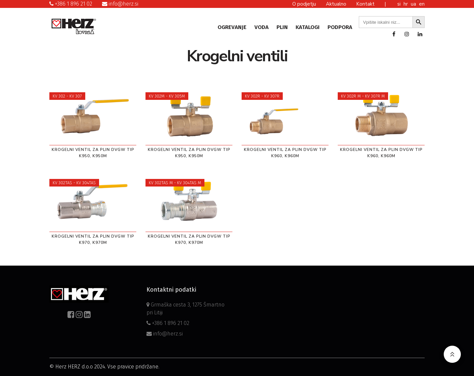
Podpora (340, 27)
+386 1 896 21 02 (70, 4)
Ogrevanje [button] (232, 27)
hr (406, 4)
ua (414, 4)
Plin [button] (282, 27)
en (422, 4)
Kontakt (365, 4)
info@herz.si (120, 4)
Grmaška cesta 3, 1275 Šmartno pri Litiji (185, 309)
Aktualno (336, 4)
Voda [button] (261, 27)
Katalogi (308, 27)
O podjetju (304, 4)
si (399, 4)
